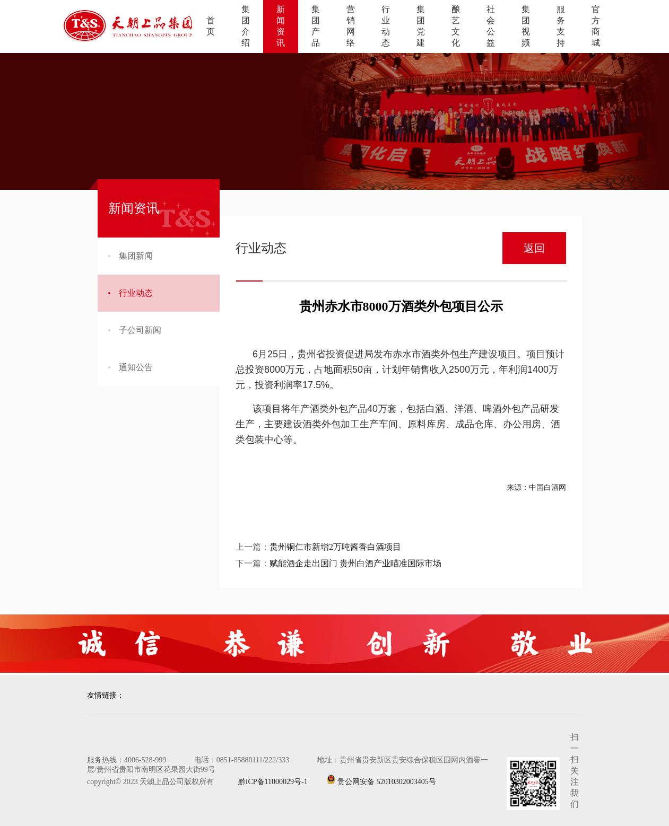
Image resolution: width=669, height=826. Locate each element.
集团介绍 (245, 26)
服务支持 (561, 26)
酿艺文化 (455, 26)
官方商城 (596, 26)
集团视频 (526, 26)
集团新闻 (130, 255)
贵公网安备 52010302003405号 (381, 780)
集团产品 (315, 26)
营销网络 (350, 26)
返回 (534, 248)
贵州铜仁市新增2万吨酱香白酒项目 (335, 546)
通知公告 (130, 367)
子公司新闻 (134, 330)
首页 (210, 26)
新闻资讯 (280, 26)
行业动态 (385, 26)
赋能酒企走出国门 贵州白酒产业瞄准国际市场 (355, 563)
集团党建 (420, 26)
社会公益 (490, 26)
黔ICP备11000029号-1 (264, 782)
